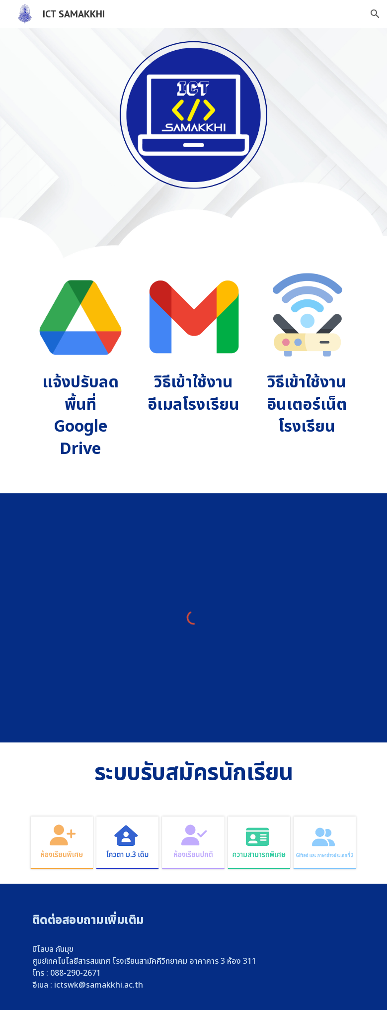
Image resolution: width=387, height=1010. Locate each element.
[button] (375, 14)
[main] (80, 416)
